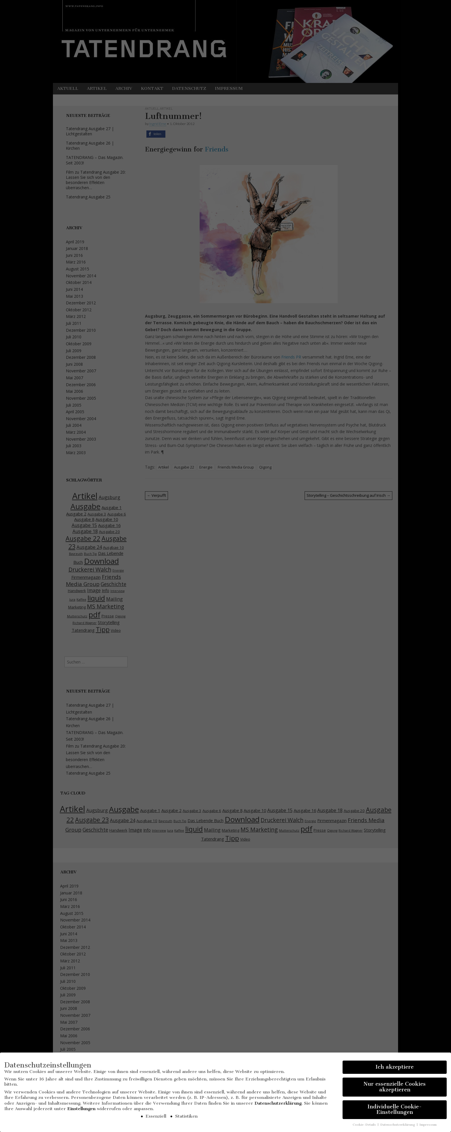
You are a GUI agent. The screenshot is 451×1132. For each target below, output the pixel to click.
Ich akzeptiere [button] (395, 1069)
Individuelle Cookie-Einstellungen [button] (395, 1112)
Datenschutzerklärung (278, 1105)
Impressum (428, 1127)
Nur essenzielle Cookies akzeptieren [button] (395, 1089)
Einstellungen (81, 1110)
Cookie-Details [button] (365, 1127)
